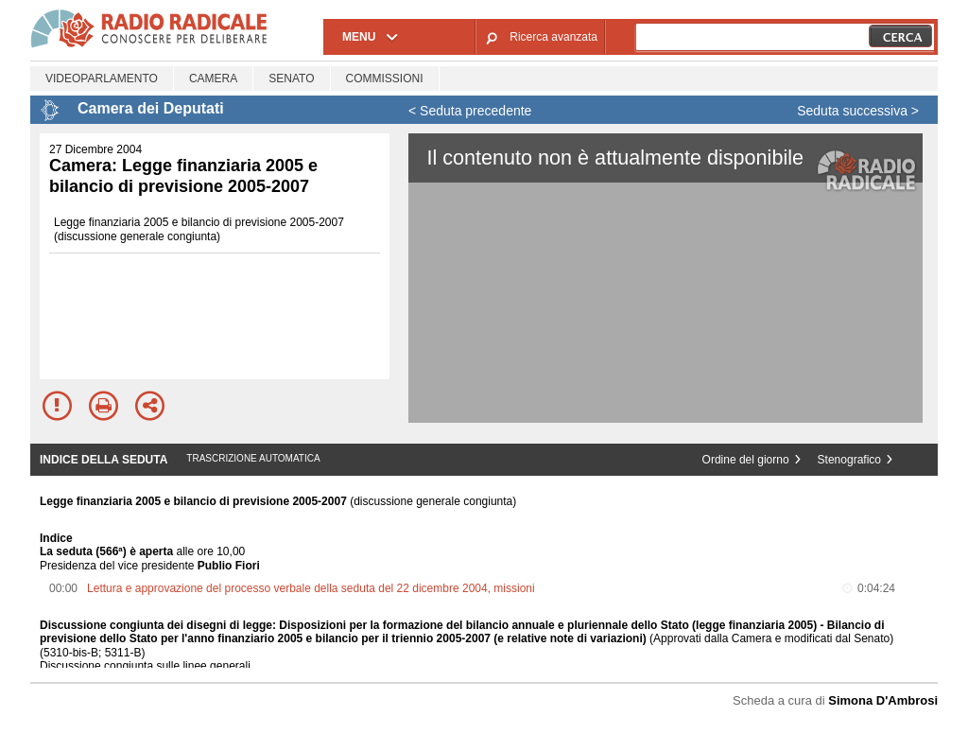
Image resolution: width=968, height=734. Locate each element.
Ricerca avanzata (553, 37)
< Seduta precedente (469, 110)
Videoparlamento (101, 78)
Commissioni (385, 78)
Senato (291, 78)
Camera (213, 78)
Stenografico (849, 459)
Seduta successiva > (858, 110)
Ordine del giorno (745, 459)
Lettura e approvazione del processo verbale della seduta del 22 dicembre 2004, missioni (311, 588)
